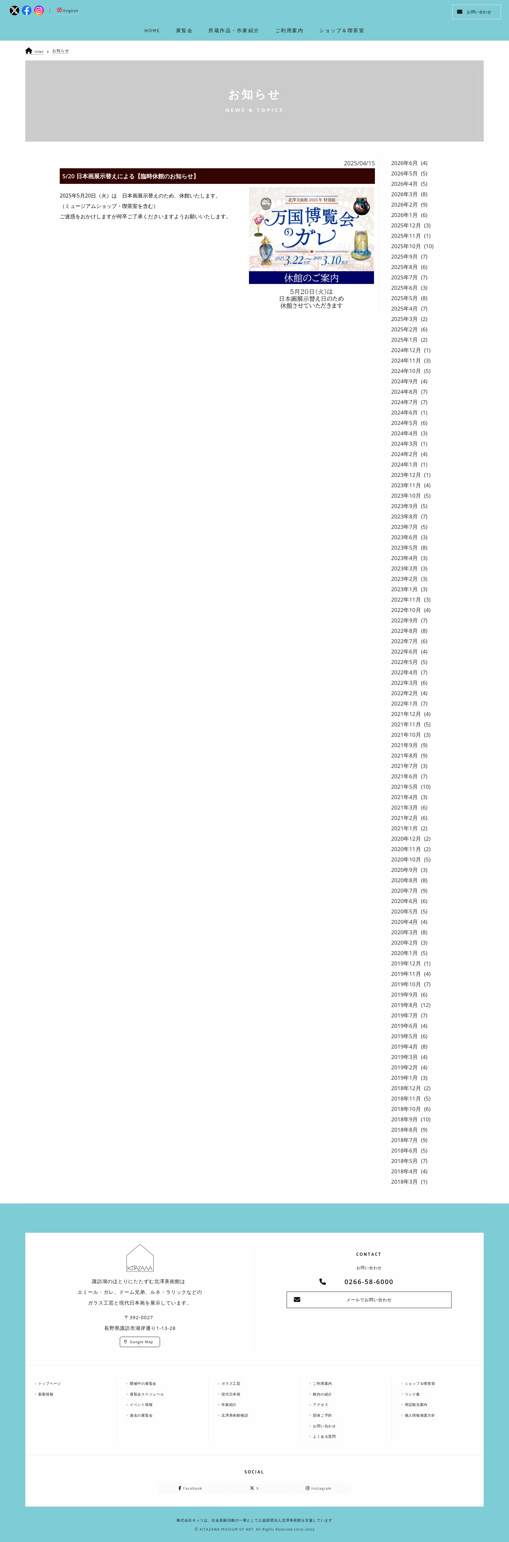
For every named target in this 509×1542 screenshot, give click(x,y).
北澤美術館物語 (237, 1414)
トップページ (52, 1383)
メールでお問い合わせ (369, 1300)
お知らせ (63, 50)
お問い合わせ (474, 12)
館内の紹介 (324, 1393)
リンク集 (414, 1393)
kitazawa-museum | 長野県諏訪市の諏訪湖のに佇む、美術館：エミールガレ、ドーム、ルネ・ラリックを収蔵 (254, 13)
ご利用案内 (324, 1383)
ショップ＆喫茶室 (423, 1383)
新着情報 (48, 1393)
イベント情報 (143, 1404)
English (67, 11)
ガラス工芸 (233, 1383)
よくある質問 (327, 1435)
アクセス (322, 1404)
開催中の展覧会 (146, 1383)
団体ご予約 (324, 1414)
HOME (40, 51)
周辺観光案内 (418, 1404)
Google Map (141, 1341)
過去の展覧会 (143, 1414)
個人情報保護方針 (423, 1414)
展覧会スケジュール (150, 1393)
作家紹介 (231, 1404)
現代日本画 (233, 1393)
